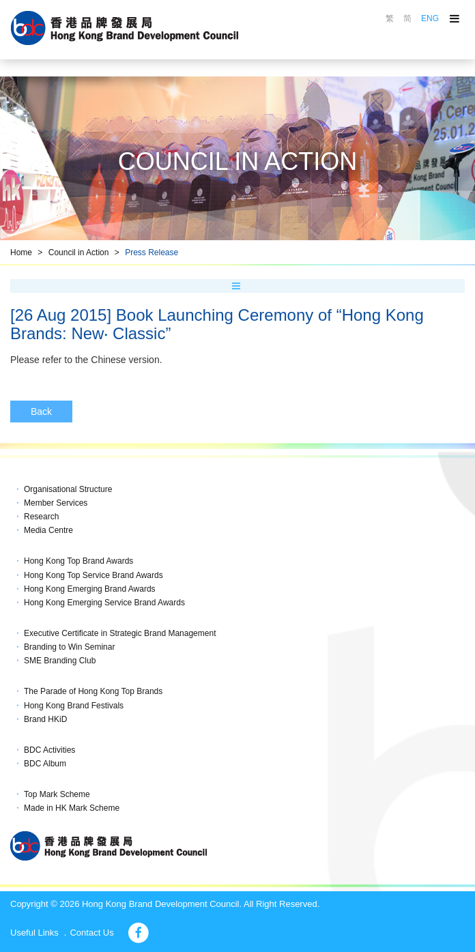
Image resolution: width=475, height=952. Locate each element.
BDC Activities (49, 750)
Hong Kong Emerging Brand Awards (90, 589)
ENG (430, 18)
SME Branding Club (60, 660)
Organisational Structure (68, 489)
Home (21, 252)
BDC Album (45, 763)
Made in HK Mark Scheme (71, 808)
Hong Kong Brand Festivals (74, 705)
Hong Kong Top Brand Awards (78, 561)
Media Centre (48, 530)
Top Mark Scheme (57, 794)
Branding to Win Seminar (69, 647)
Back (41, 411)
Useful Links (34, 932)
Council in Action (78, 252)
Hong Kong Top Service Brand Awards (93, 575)
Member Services (55, 503)
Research (41, 516)
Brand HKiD (45, 719)
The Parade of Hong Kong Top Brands (93, 691)
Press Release (151, 252)
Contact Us (91, 932)
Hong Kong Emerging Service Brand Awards (104, 602)
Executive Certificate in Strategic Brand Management (120, 633)
